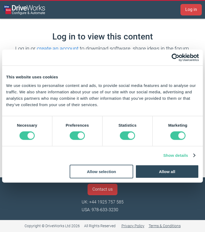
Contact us (102, 189)
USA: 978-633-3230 (100, 209)
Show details (175, 155)
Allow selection (101, 171)
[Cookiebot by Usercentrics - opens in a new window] (175, 58)
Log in (191, 9)
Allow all (167, 171)
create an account (57, 48)
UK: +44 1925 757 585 (103, 202)
